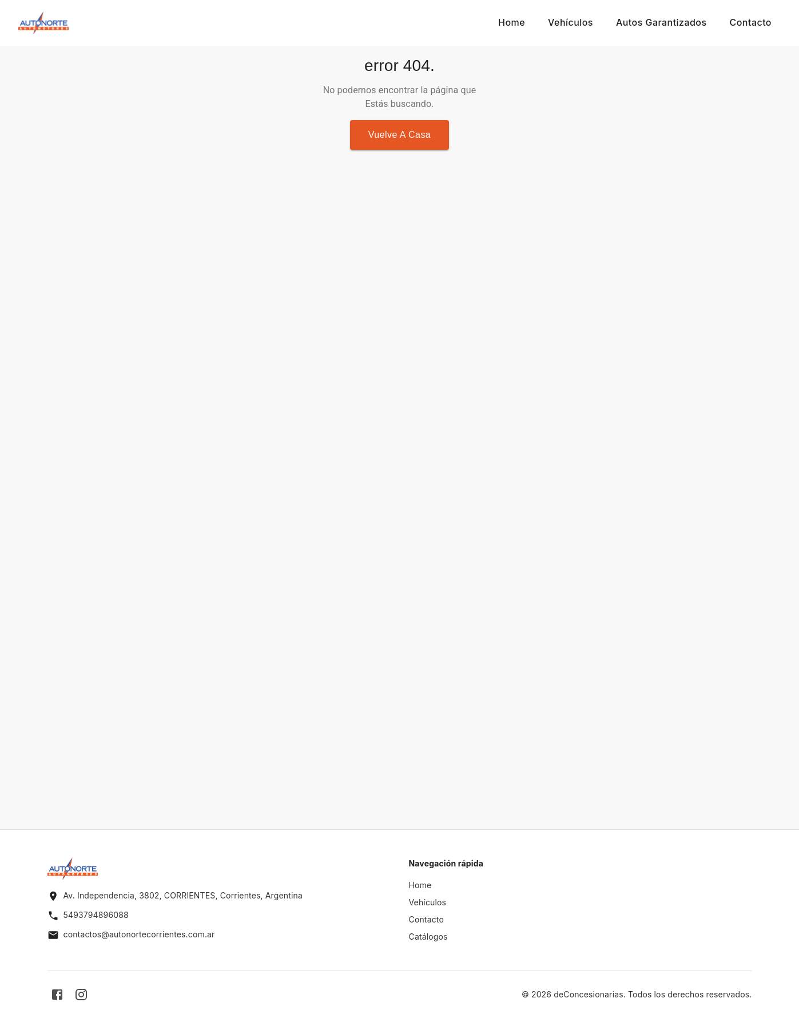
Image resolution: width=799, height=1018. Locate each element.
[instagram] (81, 994)
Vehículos (570, 22)
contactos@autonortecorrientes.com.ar (139, 934)
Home (511, 22)
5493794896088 (96, 915)
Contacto (751, 22)
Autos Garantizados (661, 22)
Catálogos (428, 936)
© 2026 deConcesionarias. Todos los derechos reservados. (637, 994)
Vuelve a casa (399, 135)
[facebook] (57, 994)
